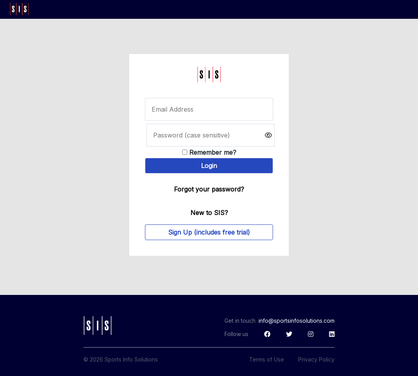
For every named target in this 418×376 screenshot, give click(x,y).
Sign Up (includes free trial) (209, 232)
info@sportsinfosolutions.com (297, 320)
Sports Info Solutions (131, 359)
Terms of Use (266, 359)
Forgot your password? (209, 189)
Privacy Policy (316, 359)
